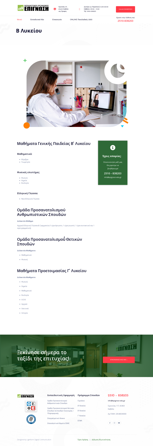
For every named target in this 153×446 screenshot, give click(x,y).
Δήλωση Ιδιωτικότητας (101, 439)
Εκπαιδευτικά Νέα (37, 20)
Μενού (19, 20)
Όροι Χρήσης (83, 439)
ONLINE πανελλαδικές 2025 (81, 20)
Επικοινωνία (57, 20)
